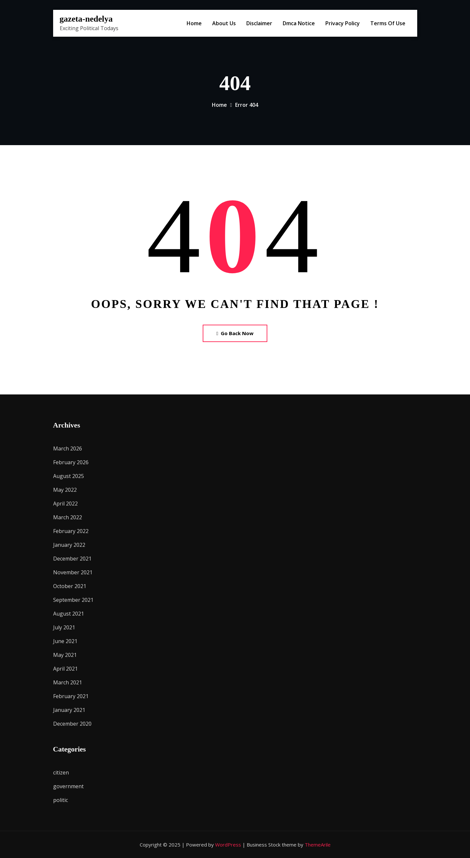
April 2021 (65, 668)
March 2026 (67, 448)
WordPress (228, 844)
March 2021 (67, 682)
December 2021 (72, 558)
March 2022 (67, 517)
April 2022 (65, 503)
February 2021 (71, 696)
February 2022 (71, 531)
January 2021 (69, 710)
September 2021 (73, 599)
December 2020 (72, 723)
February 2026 (71, 462)
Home (194, 23)
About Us (224, 23)
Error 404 (246, 104)
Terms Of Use (387, 23)
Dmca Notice (299, 23)
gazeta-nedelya (86, 19)
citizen (61, 772)
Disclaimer (259, 23)
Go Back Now (235, 333)
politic (60, 800)
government (68, 786)
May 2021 (65, 654)
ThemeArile (318, 844)
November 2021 (72, 572)
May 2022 (65, 489)
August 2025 (68, 476)
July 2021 (64, 627)
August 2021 (68, 613)
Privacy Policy (342, 23)
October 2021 (69, 586)
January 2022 (69, 544)
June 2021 (65, 641)
